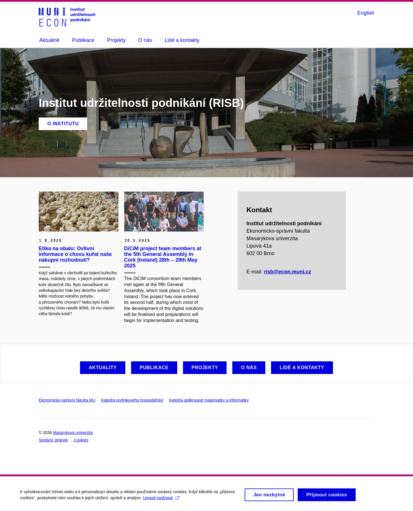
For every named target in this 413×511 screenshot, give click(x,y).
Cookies (81, 440)
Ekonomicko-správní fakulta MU (67, 400)
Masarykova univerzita (73, 432)
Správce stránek (53, 440)
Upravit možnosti (161, 500)
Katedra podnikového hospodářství (132, 400)
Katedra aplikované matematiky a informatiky (209, 400)
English (365, 13)
